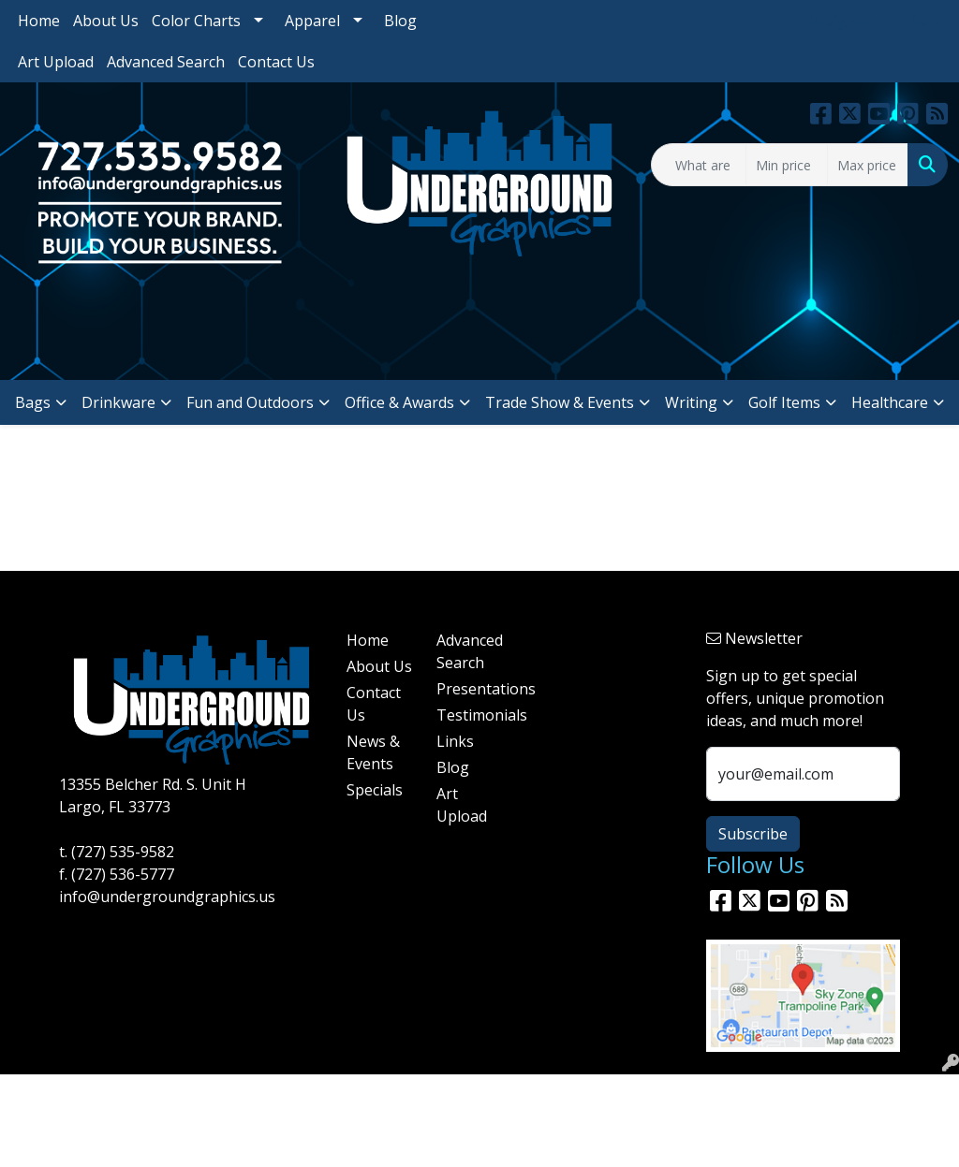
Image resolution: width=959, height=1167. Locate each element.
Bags (33, 402)
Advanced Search (166, 61)
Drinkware (118, 402)
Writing (691, 402)
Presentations (470, 688)
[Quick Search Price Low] (786, 164)
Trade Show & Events (559, 402)
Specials (375, 790)
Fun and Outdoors (250, 402)
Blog (400, 20)
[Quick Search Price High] (867, 164)
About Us (106, 20)
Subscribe (753, 834)
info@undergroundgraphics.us (167, 896)
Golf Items (784, 402)
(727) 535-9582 (122, 851)
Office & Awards (399, 402)
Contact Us (276, 61)
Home (39, 20)
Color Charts (196, 20)
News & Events (373, 752)
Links (455, 741)
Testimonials (470, 715)
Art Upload (56, 61)
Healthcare (889, 402)
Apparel (312, 20)
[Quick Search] (698, 164)
